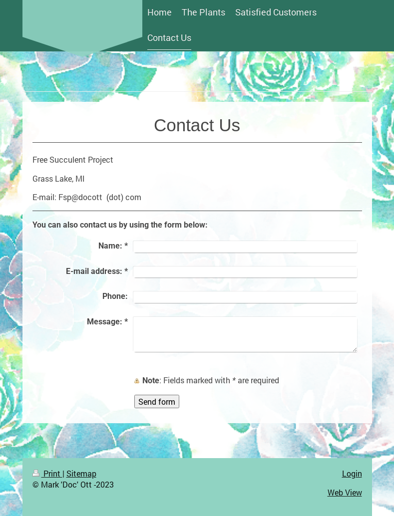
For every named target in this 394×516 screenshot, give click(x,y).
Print (47, 473)
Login (352, 473)
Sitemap (81, 473)
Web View (345, 492)
